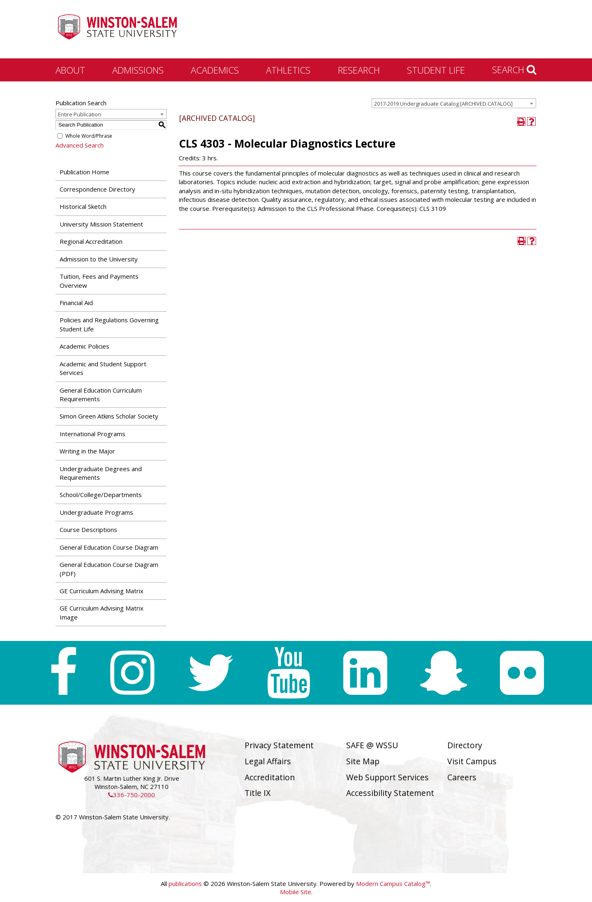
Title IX (258, 792)
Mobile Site (295, 892)
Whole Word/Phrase (88, 135)
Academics (215, 70)
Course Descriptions (88, 529)
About (70, 70)
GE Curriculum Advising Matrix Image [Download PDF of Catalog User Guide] (101, 612)
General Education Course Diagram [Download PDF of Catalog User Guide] (109, 547)
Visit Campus (472, 761)
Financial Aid (76, 302)
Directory (464, 745)
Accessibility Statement (390, 792)
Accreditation (270, 777)
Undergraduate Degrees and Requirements (101, 473)
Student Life (436, 70)
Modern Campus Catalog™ (393, 883)
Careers (461, 777)
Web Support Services (387, 777)
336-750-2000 (131, 795)
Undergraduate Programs (96, 512)
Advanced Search (80, 145)
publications (185, 883)
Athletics (288, 70)
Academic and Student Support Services (103, 368)
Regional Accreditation (91, 241)
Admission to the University (99, 259)
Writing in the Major (87, 451)
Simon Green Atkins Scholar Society (109, 416)
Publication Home (84, 172)
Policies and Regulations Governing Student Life (109, 324)
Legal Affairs (268, 761)
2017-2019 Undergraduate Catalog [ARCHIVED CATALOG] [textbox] (443, 103)
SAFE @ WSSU (372, 745)
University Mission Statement (101, 224)
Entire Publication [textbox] (79, 114)
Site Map (362, 761)
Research (359, 70)
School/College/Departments (101, 494)
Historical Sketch (83, 206)
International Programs (92, 434)
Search (514, 69)
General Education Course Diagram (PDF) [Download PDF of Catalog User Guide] (109, 568)
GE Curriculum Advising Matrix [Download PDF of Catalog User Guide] (101, 591)
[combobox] (454, 103)
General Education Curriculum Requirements (101, 394)
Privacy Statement (279, 745)
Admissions (138, 70)
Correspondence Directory (97, 189)
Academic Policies (84, 346)
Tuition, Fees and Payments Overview (99, 280)
